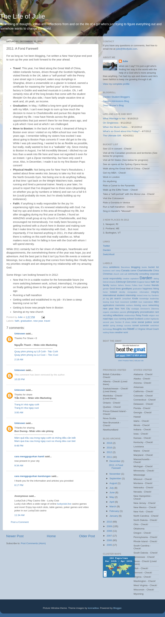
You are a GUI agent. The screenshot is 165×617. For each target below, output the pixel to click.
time (125, 329)
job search (115, 298)
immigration (132, 292)
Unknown (19, 333)
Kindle (135, 298)
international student (114, 295)
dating (156, 278)
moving (137, 305)
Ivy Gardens (153, 295)
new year (38, 320)
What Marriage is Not (114, 118)
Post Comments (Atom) (33, 543)
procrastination (147, 312)
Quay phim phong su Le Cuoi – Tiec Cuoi (36, 355)
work (125, 332)
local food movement (119, 302)
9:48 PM (18, 445)
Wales (112, 332)
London (134, 302)
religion (152, 315)
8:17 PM (18, 485)
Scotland (138, 319)
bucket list (153, 267)
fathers (121, 285)
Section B (119, 322)
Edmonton (131, 282)
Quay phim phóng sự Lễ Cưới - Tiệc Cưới (36, 351)
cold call (123, 274)
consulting (144, 274)
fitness (128, 285)
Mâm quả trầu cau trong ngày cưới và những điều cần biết (45, 438)
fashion (114, 285)
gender (106, 289)
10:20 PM (19, 379)
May (112, 497)
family (106, 285)
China (156, 270)
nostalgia (135, 309)
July (111, 488)
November (115, 474)
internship (130, 295)
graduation (26, 320)
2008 (110, 531)
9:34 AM (18, 465)
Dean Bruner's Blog (113, 105)
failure (147, 282)
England (140, 282)
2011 (110, 457)
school (130, 318)
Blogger (117, 608)
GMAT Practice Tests (125, 361)
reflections (117, 315)
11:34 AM (19, 515)
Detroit (106, 282)
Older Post (87, 536)
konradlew (93, 608)
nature (144, 305)
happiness (147, 288)
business (107, 270)
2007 (110, 535)
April (112, 502)
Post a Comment (20, 522)
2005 (110, 545)
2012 (110, 452)
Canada (125, 270)
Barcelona (125, 267)
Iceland (113, 292)
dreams (112, 282)
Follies (134, 285)
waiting (106, 332)
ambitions (114, 267)
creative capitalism (131, 278)
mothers (129, 305)
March (113, 506)
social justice (145, 322)
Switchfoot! (109, 254)
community (133, 274)
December (115, 461)
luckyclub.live (64, 503)
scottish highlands (151, 319)
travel (47, 320)
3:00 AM (18, 412)
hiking (156, 288)
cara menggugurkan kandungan (32, 476)
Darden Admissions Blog (116, 101)
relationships (129, 315)
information (144, 292)
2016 (110, 447)
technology (107, 329)
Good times (115, 288)
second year (108, 322)
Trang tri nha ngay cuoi (26, 408)
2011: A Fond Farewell (116, 466)
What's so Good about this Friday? (121, 131)
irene (145, 295)
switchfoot (154, 325)
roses (116, 319)
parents (123, 312)
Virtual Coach (152, 329)
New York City (122, 308)
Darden (107, 250)
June (112, 492)
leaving (106, 302)
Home (51, 536)
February (114, 511)
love (140, 302)
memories (120, 305)
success (127, 325)
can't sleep (115, 270)
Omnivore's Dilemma (149, 309)
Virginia (141, 329)
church (116, 274)
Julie (125, 61)
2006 (110, 540)
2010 (110, 521)
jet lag (106, 299)
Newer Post (15, 536)
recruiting (107, 315)
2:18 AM (18, 359)
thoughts (117, 329)
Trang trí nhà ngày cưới (26, 404)
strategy (119, 325)
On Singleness (111, 122)
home (105, 292)
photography (133, 312)
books (144, 267)
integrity (155, 292)
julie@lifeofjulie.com (126, 49)
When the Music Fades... (116, 127)
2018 (110, 443)
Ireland (140, 295)
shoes (127, 322)
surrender (144, 325)
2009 (110, 526)
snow (133, 322)
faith (17, 320)
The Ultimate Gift (112, 135)
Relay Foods (142, 315)
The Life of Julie (22, 16)
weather (119, 332)
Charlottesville (144, 270)
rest (157, 315)
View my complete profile (116, 84)
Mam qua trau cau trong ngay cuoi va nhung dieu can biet (44, 441)
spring (112, 325)
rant (157, 312)
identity (122, 292)
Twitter (106, 245)
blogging (135, 267)
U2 (136, 329)
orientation (114, 312)
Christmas (108, 274)
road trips (108, 318)
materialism (148, 302)
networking (153, 305)
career (133, 270)
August (113, 483)
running (122, 319)
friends (155, 285)
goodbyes (127, 288)
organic (106, 312)
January (114, 516)
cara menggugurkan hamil (29, 456)
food (140, 285)
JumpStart (126, 299)
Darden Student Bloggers (116, 97)
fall (157, 282)
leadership (154, 299)
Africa (105, 267)
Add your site (139, 361)
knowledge (144, 299)
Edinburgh (121, 282)
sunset (135, 325)
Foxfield (147, 285)
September (115, 478)
